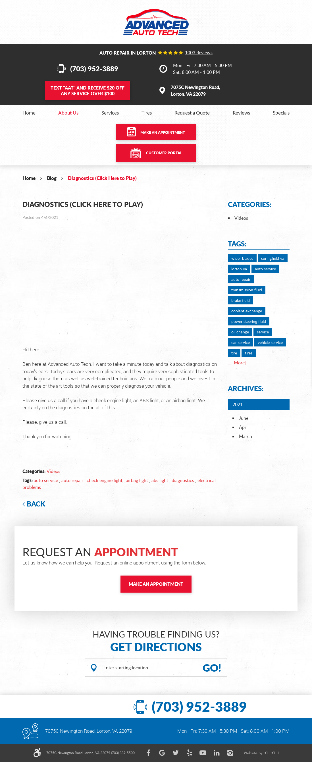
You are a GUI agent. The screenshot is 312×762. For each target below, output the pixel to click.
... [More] (237, 363)
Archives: (245, 388)
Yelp (189, 753)
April (244, 427)
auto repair (72, 480)
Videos (53, 471)
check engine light (104, 480)
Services (110, 112)
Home (29, 112)
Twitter (175, 753)
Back (36, 504)
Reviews (241, 112)
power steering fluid (248, 321)
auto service (46, 480)
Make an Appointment (162, 132)
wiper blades (242, 258)
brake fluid (240, 300)
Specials (281, 112)
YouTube (203, 753)
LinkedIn (216, 753)
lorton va (239, 268)
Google (162, 753)
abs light (159, 480)
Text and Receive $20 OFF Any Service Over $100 (87, 90)
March (245, 436)
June (243, 418)
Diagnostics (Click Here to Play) (102, 178)
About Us (68, 112)
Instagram (230, 753)
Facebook (148, 753)
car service (240, 342)
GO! (212, 668)
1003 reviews (199, 52)
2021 (237, 404)
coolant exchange (246, 310)
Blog (52, 178)
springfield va (272, 258)
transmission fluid (246, 289)
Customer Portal (164, 152)
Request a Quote (192, 112)
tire (234, 353)
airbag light (137, 480)
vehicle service (270, 342)
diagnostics (183, 480)
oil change (240, 332)
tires (248, 353)
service (263, 332)
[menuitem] (29, 112)
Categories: (249, 204)
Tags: (237, 244)
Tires (147, 112)
